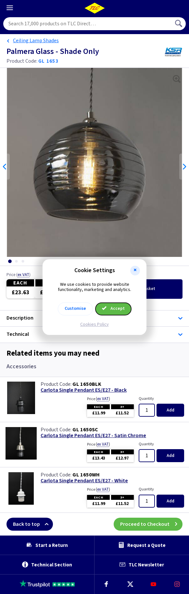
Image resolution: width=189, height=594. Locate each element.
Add (170, 410)
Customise (75, 308)
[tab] (9, 261)
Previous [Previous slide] (5, 167)
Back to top (33, 524)
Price (18, 275)
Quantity (146, 398)
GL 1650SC (85, 429)
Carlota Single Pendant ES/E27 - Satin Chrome (93, 436)
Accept (113, 308)
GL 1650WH (86, 474)
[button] (135, 270)
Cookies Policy (94, 324)
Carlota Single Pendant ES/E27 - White (84, 481)
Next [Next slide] (184, 167)
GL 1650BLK (87, 384)
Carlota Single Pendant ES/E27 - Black (84, 390)
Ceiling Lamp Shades (36, 40)
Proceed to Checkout (151, 524)
